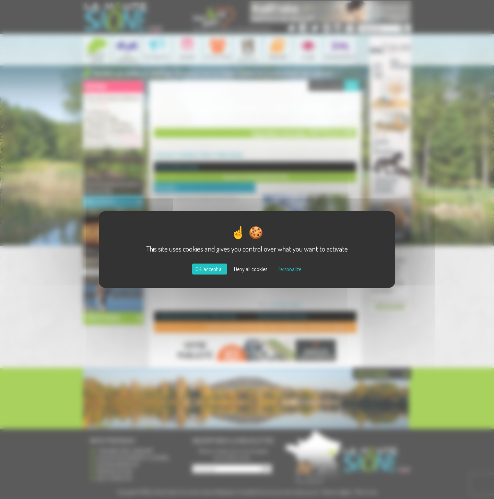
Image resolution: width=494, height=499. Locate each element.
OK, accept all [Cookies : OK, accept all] (210, 269)
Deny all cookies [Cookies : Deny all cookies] (250, 269)
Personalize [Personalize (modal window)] (289, 269)
